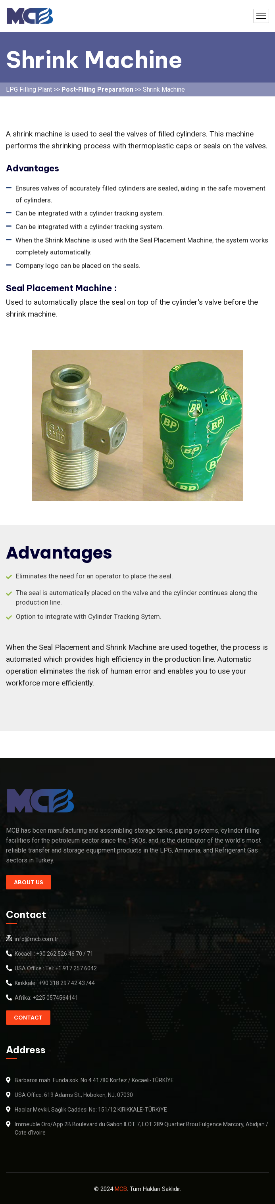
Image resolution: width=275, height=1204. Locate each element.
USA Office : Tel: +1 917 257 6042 (56, 968)
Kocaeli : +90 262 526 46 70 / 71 (54, 954)
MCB (121, 1188)
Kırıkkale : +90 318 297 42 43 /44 (55, 983)
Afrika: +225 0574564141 (46, 998)
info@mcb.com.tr (36, 939)
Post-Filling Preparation (98, 89)
